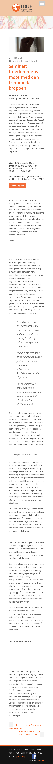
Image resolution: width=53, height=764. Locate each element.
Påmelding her (17, 185)
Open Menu (42, 3)
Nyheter (24, 61)
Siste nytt (33, 61)
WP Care (40, 760)
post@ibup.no (22, 756)
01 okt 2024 (16, 58)
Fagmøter (16, 61)
